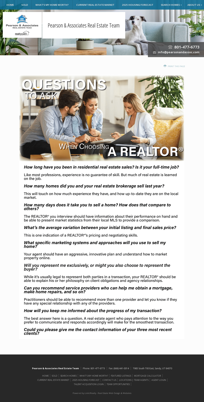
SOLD (24, 4)
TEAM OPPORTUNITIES (118, 384)
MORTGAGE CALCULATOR (147, 375)
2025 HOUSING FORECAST (137, 4)
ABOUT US (193, 4)
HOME (10, 4)
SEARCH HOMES (170, 4)
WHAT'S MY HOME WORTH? (52, 4)
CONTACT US (109, 380)
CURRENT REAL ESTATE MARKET (95, 4)
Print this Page (174, 66)
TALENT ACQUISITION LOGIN (89, 384)
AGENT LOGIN (158, 380)
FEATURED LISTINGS (121, 375)
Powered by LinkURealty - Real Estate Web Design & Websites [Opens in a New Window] (102, 393)
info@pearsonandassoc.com (178, 52)
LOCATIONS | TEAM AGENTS (133, 380)
